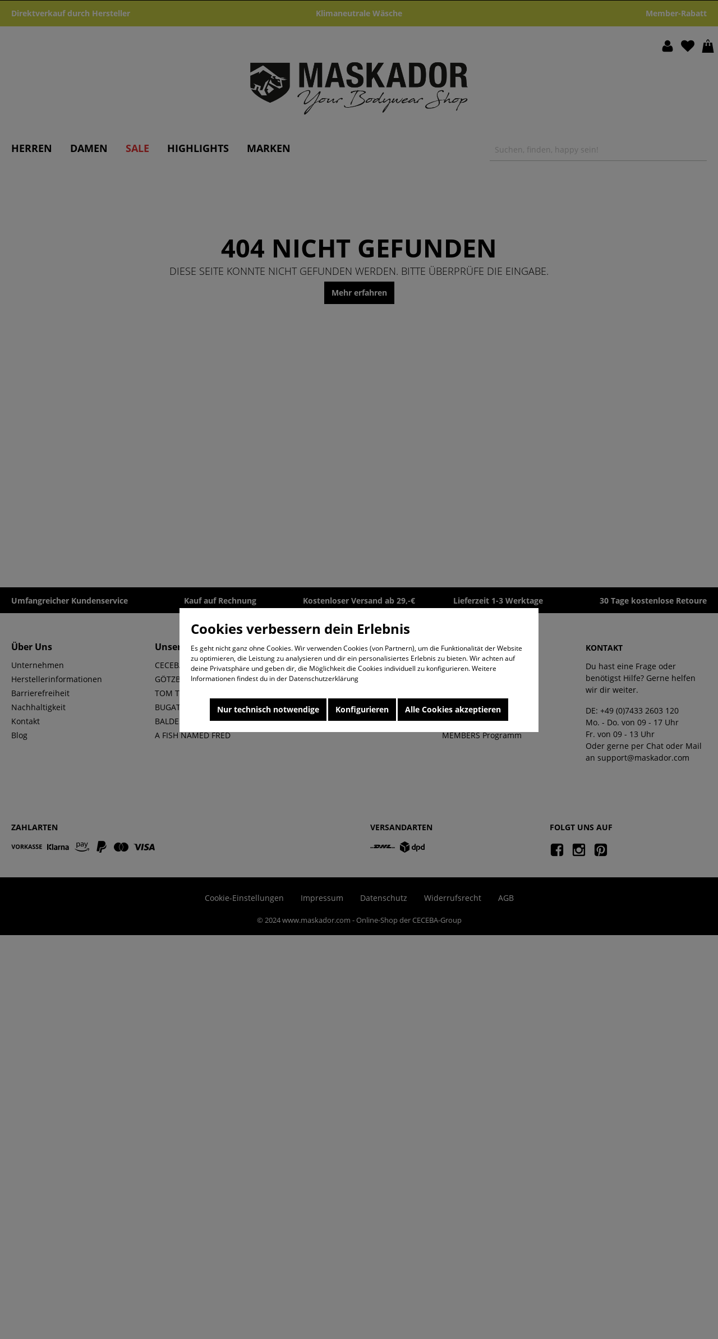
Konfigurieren (362, 709)
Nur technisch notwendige (268, 709)
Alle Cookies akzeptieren (453, 709)
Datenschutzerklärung (323, 678)
